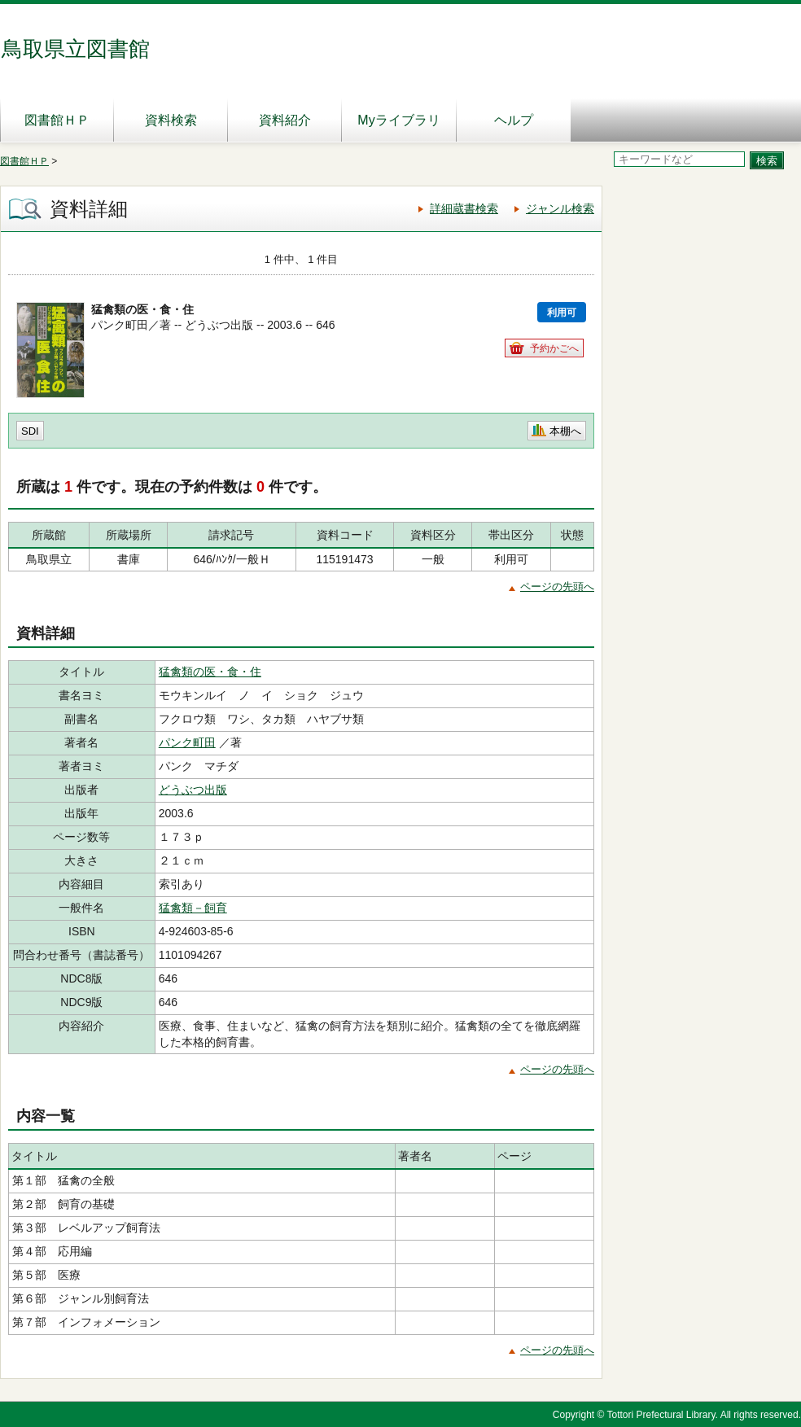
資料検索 (171, 120)
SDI (30, 431)
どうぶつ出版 (193, 789)
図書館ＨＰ (57, 120)
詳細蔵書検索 (464, 208)
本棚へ (565, 431)
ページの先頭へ (557, 586)
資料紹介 (285, 120)
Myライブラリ (398, 120)
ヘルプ (513, 120)
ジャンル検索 (560, 208)
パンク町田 (187, 742)
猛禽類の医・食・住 (210, 671)
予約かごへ (554, 348)
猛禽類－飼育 (193, 907)
